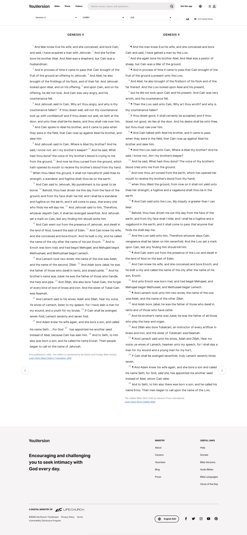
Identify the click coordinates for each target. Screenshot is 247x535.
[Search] (127, 6)
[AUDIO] (178, 19)
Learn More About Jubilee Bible (140, 402)
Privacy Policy (67, 517)
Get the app (186, 6)
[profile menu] (212, 6)
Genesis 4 (57, 17)
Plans (67, 6)
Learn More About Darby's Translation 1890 (50, 358)
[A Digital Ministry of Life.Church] (123, 508)
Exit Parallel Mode (203, 19)
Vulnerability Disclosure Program (45, 520)
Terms (80, 517)
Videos (78, 6)
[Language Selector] (200, 6)
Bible (57, 6)
